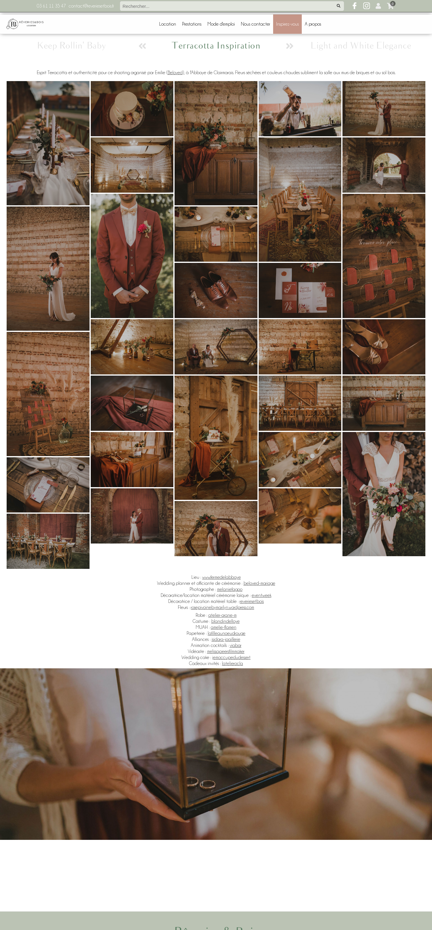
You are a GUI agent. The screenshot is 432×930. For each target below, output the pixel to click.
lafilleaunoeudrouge (226, 633)
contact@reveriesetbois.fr (91, 6)
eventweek (261, 595)
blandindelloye (225, 621)
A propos (313, 24)
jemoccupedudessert (231, 657)
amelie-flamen (223, 627)
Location (167, 24)
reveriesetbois (252, 601)
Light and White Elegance (360, 46)
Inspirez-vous (287, 24)
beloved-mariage (259, 583)
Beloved (175, 72)
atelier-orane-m (222, 615)
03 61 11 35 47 (51, 6)
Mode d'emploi (221, 24)
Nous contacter (255, 24)
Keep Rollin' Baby (71, 46)
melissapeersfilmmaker (225, 651)
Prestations (191, 24)
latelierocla (232, 663)
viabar (235, 645)
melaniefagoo (229, 589)
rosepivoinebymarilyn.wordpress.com (222, 607)
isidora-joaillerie (226, 639)
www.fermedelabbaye (221, 577)
